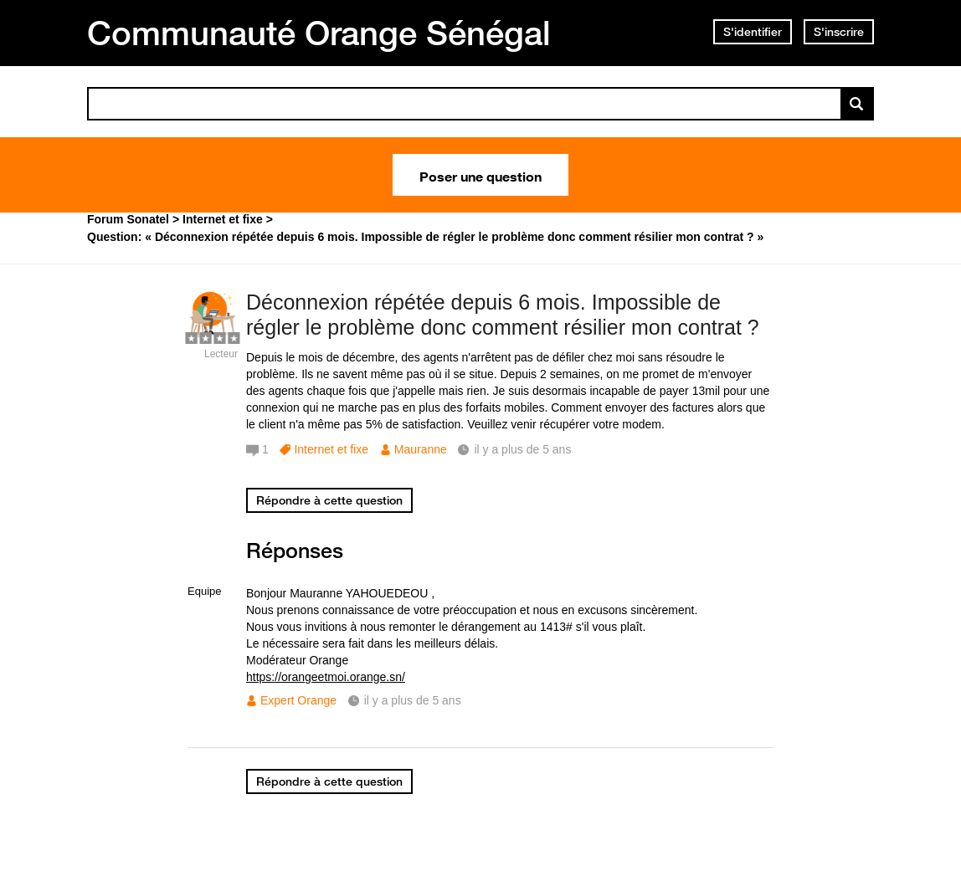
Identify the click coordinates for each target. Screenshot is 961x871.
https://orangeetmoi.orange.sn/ (325, 677)
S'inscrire (839, 31)
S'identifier (752, 31)
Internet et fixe (331, 449)
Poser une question (480, 174)
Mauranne (420, 449)
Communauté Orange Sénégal (319, 33)
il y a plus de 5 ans (412, 700)
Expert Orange (298, 700)
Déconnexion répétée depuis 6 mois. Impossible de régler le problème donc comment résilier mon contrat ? (502, 315)
